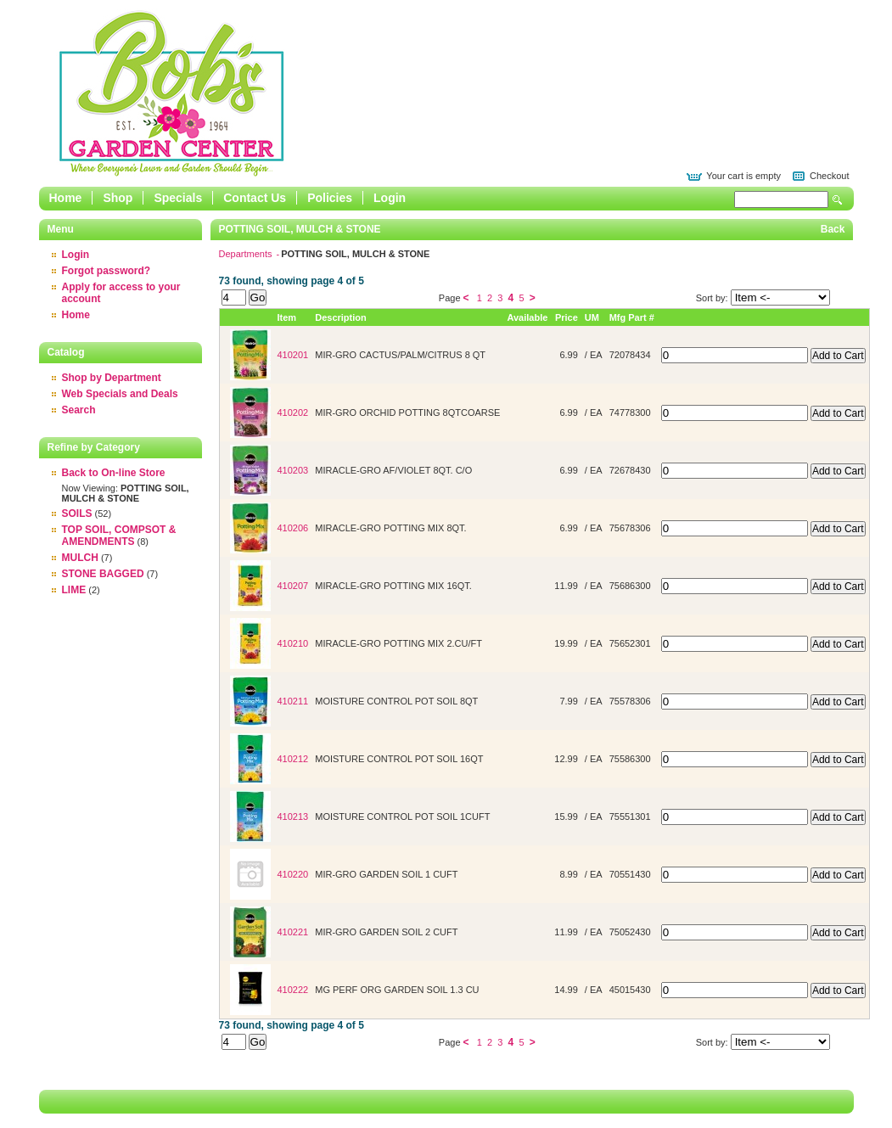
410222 (293, 990)
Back (833, 229)
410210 (293, 643)
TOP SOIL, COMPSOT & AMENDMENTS (119, 535)
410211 (293, 701)
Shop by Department (111, 378)
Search (838, 200)
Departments (247, 254)
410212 (293, 759)
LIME (74, 590)
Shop (117, 198)
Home (65, 198)
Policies (329, 198)
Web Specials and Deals (120, 394)
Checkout (829, 176)
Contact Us (254, 198)
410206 (293, 528)
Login (389, 198)
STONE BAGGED (103, 574)
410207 (293, 586)
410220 (293, 874)
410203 (293, 470)
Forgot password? (106, 271)
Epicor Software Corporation (171, 93)
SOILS (77, 513)
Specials (178, 198)
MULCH (80, 558)
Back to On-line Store (113, 473)
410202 (293, 412)
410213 (293, 816)
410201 (293, 355)
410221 (293, 932)
